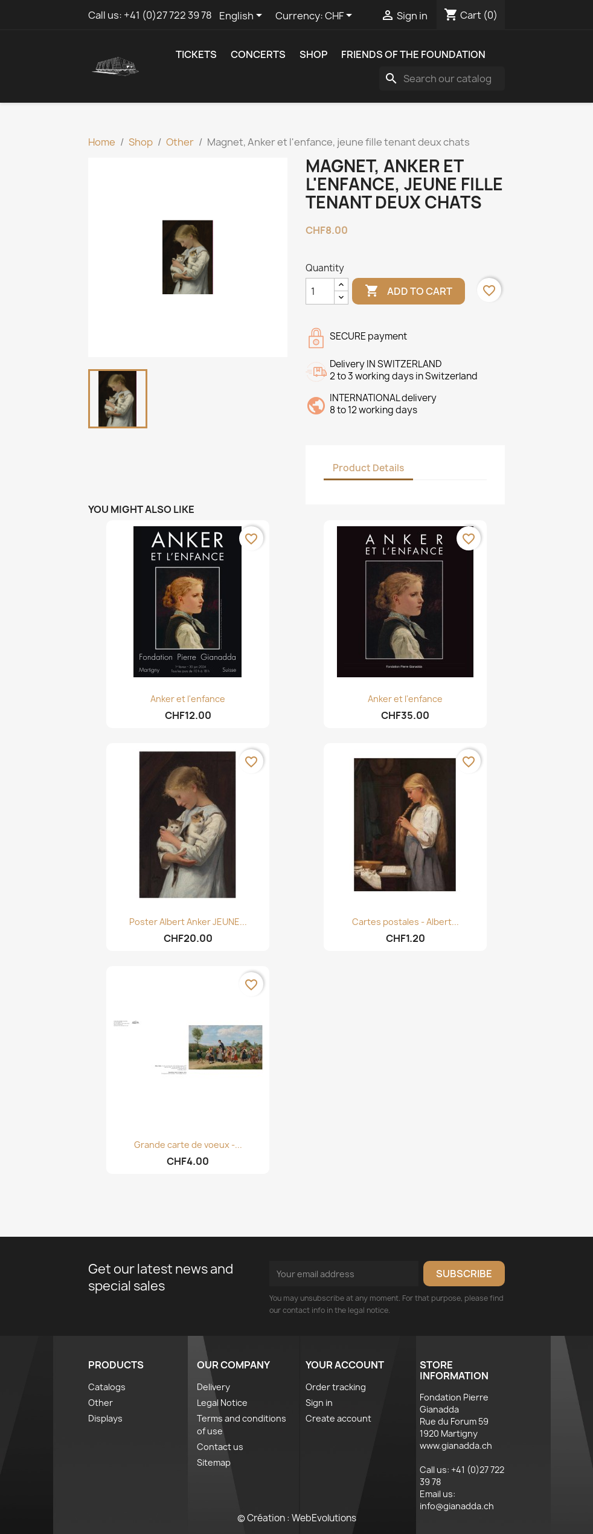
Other (100, 1402)
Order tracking (336, 1387)
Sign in (319, 1402)
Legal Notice (222, 1402)
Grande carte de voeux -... (188, 1144)
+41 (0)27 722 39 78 (168, 15)
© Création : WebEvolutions (296, 1518)
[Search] (442, 78)
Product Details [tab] (368, 468)
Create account (338, 1418)
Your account (345, 1364)
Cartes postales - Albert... (405, 921)
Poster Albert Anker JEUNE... (188, 921)
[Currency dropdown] (340, 16)
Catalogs (107, 1387)
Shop (313, 54)
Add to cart (408, 291)
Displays (105, 1418)
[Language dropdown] (242, 16)
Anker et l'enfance (187, 698)
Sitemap (214, 1462)
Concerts (258, 54)
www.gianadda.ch (456, 1445)
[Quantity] (320, 291)
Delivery (213, 1387)
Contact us (220, 1446)
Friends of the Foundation (413, 54)
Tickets (196, 54)
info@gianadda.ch (457, 1506)
